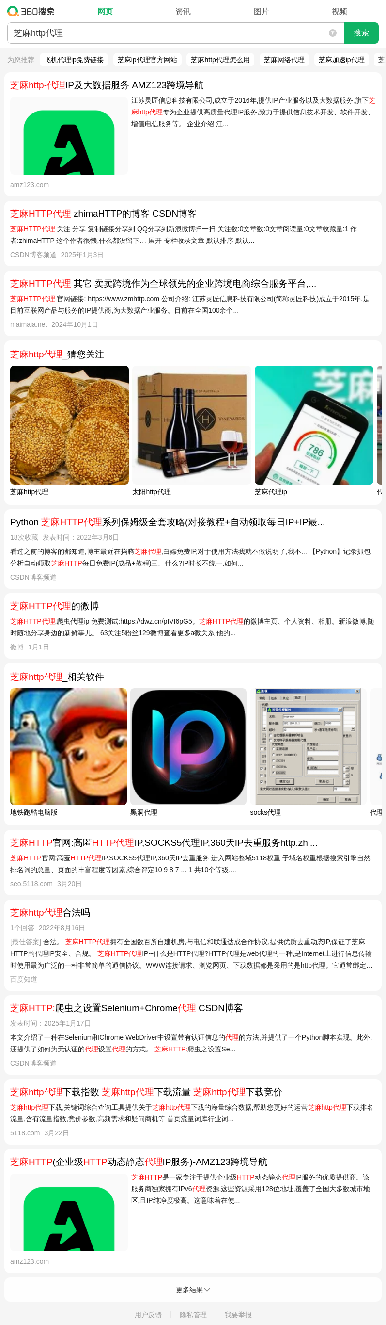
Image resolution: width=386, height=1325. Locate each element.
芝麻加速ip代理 (342, 60)
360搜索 (33, 11)
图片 (261, 11)
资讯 (183, 11)
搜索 (361, 33)
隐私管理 (193, 1315)
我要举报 (238, 1315)
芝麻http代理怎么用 (220, 60)
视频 (339, 11)
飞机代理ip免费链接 (74, 60)
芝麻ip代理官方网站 (147, 60)
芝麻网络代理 (284, 60)
